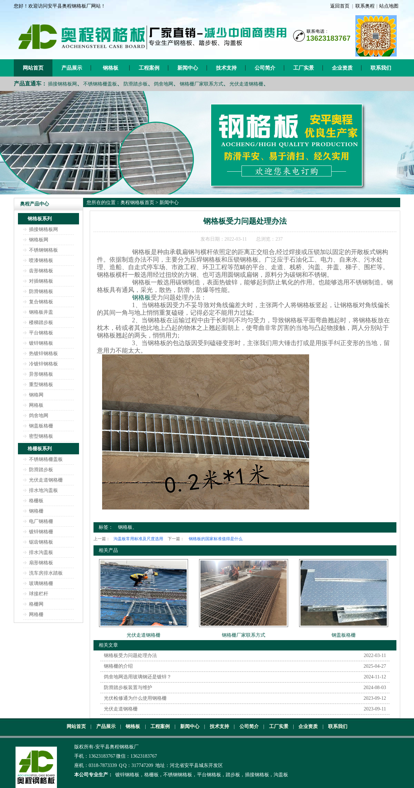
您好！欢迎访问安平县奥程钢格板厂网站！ (60, 6)
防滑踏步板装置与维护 (128, 687)
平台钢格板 (41, 332)
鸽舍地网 (163, 84)
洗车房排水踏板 (46, 573)
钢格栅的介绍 (118, 666)
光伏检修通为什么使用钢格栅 (135, 698)
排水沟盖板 (41, 552)
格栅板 (36, 500)
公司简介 (265, 68)
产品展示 (71, 68)
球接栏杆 (38, 593)
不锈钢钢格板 (43, 250)
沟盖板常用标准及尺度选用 (138, 538)
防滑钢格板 (41, 291)
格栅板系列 (40, 448)
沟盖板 (281, 774)
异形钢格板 (41, 374)
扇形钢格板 (41, 562)
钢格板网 (38, 239)
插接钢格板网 (62, 84)
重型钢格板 (41, 384)
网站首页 (33, 68)
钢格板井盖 (41, 312)
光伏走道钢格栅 (246, 84)
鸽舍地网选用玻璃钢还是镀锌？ (137, 676)
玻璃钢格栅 (41, 583)
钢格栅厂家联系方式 (201, 84)
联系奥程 (365, 6)
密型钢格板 (41, 436)
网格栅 (36, 614)
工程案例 (149, 68)
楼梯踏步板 (41, 322)
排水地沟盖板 (43, 490)
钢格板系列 (40, 218)
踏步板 (233, 774)
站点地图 (388, 6)
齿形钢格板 (41, 270)
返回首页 (339, 6)
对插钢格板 (41, 281)
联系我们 (381, 68)
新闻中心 (187, 68)
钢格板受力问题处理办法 (130, 655)
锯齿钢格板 (41, 542)
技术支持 (226, 68)
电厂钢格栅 (41, 521)
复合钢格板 (41, 301)
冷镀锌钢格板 (43, 363)
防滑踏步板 (136, 84)
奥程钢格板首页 (137, 202)
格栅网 (36, 604)
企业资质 (342, 68)
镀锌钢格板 (41, 343)
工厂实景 (303, 68)
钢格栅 (36, 511)
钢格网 (36, 394)
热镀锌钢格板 (43, 353)
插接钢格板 (257, 774)
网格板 (36, 405)
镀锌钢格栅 (41, 531)
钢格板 (110, 68)
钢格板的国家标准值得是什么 (216, 538)
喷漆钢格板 (41, 260)
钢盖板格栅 (41, 425)
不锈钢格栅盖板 (100, 84)
